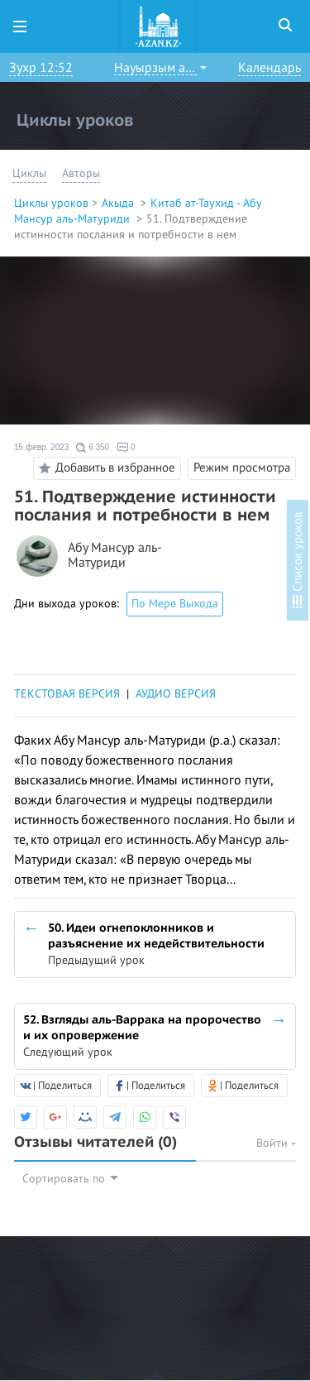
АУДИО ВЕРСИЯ (176, 694)
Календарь (269, 67)
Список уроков (297, 560)
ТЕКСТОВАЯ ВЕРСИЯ (67, 694)
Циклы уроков (51, 203)
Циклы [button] (29, 173)
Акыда (119, 203)
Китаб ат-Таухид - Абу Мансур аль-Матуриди (137, 211)
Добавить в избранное (104, 468)
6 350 (92, 448)
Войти (276, 1143)
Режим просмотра (241, 467)
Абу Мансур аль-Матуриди (115, 555)
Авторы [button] (81, 173)
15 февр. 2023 (41, 447)
